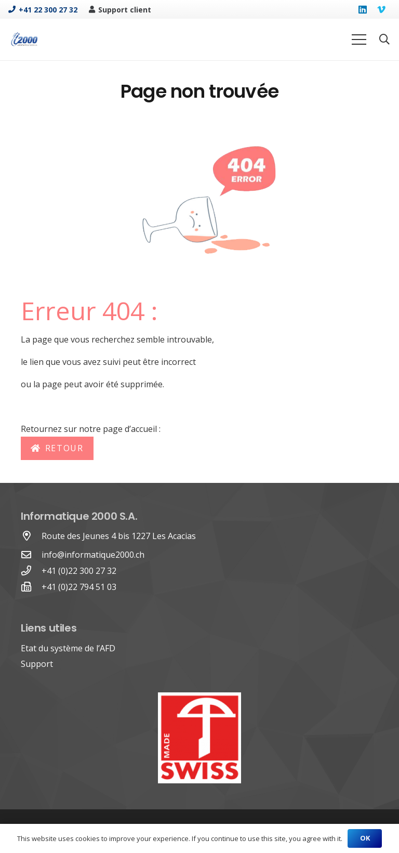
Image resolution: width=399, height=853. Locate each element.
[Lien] (24, 39)
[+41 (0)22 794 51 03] (31, 587)
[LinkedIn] (362, 9)
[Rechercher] (384, 39)
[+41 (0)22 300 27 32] (31, 571)
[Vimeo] (381, 9)
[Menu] (359, 40)
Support (37, 664)
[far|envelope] (31, 554)
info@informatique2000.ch (93, 554)
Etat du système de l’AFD (68, 648)
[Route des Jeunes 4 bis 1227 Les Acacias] (31, 536)
